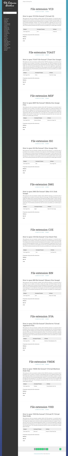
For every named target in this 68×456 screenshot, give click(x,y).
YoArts (49, 453)
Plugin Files (6, 40)
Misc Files (5, 39)
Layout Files (6, 38)
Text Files (5, 46)
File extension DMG (42, 184)
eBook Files (6, 30)
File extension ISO (42, 141)
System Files (6, 45)
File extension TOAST (42, 52)
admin (43, 11)
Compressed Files (7, 24)
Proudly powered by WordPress (38, 453)
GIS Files (5, 36)
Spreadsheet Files (7, 44)
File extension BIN (42, 273)
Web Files (5, 50)
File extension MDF (42, 95)
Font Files (5, 34)
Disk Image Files (6, 29)
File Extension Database (10, 4)
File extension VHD (42, 407)
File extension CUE (42, 229)
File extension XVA (42, 316)
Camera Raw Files (7, 23)
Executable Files (7, 33)
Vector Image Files (7, 47)
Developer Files (6, 28)
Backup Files (6, 21)
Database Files (6, 27)
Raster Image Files (7, 41)
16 (47, 449)
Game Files (6, 35)
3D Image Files (6, 18)
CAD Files (5, 22)
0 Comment (47, 11)
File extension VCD (42, 9)
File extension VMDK (42, 361)
